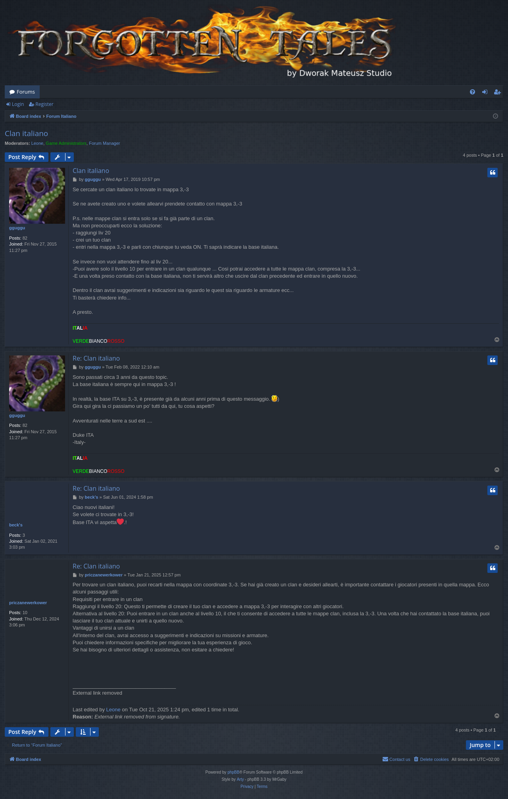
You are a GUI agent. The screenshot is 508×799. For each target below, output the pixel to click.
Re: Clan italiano (96, 358)
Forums (26, 91)
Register (44, 104)
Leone (37, 143)
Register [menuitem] (499, 93)
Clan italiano (26, 133)
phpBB (233, 772)
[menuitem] (472, 91)
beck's (16, 524)
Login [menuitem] (486, 93)
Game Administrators (66, 143)
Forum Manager (104, 143)
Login (18, 104)
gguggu (17, 227)
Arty (240, 779)
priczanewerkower (28, 602)
